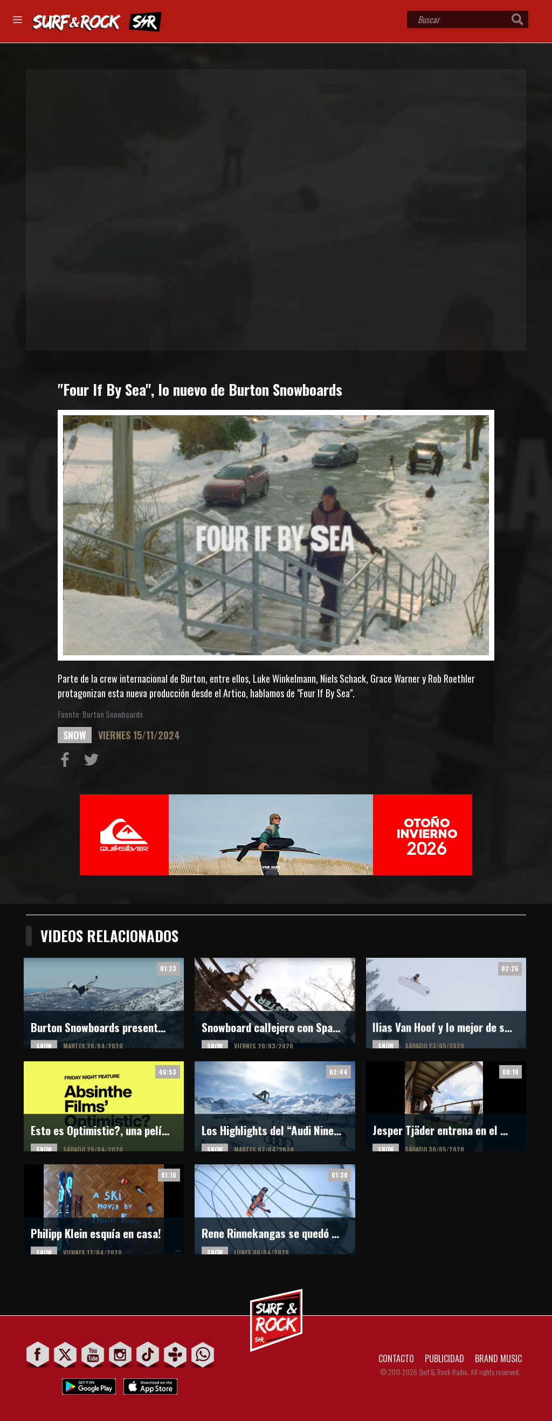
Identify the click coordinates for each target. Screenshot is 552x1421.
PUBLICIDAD (444, 1358)
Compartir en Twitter (94, 762)
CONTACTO (396, 1358)
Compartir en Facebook (67, 762)
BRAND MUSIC (498, 1358)
